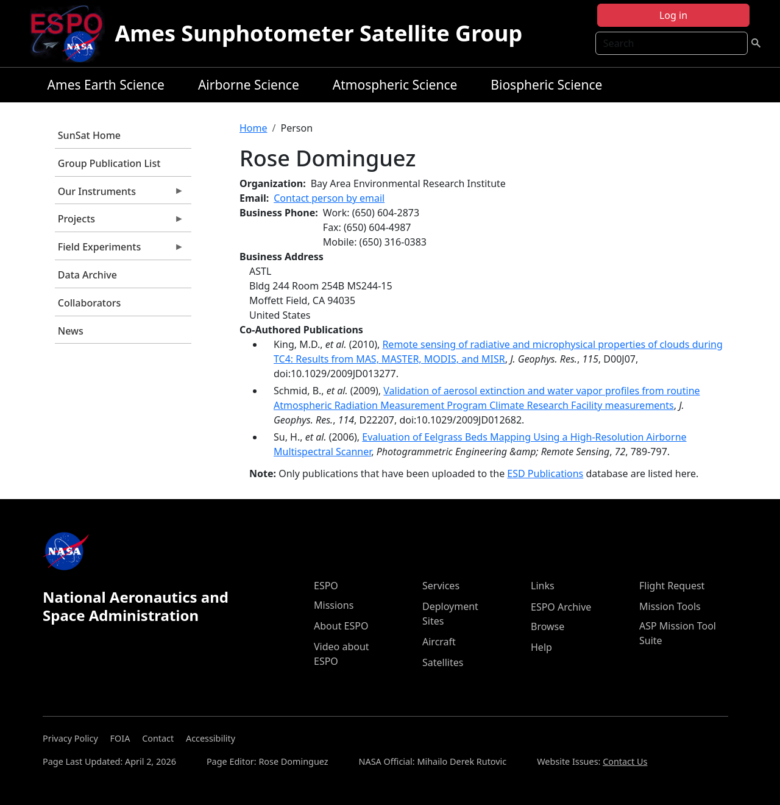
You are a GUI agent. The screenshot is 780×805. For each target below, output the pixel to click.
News (70, 331)
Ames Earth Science (106, 84)
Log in (673, 15)
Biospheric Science (546, 84)
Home (253, 128)
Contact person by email (329, 198)
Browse (547, 626)
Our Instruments (119, 194)
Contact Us (625, 761)
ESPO (326, 585)
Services (440, 585)
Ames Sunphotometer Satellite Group (318, 33)
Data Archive (87, 275)
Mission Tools (670, 606)
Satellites (442, 662)
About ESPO (341, 626)
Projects (119, 222)
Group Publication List (109, 163)
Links (543, 585)
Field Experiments (119, 250)
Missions (333, 605)
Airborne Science (248, 84)
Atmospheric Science (395, 84)
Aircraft (439, 641)
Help (541, 647)
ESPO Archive (561, 607)
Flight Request (671, 585)
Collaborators (89, 303)
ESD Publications (545, 473)
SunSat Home (89, 135)
